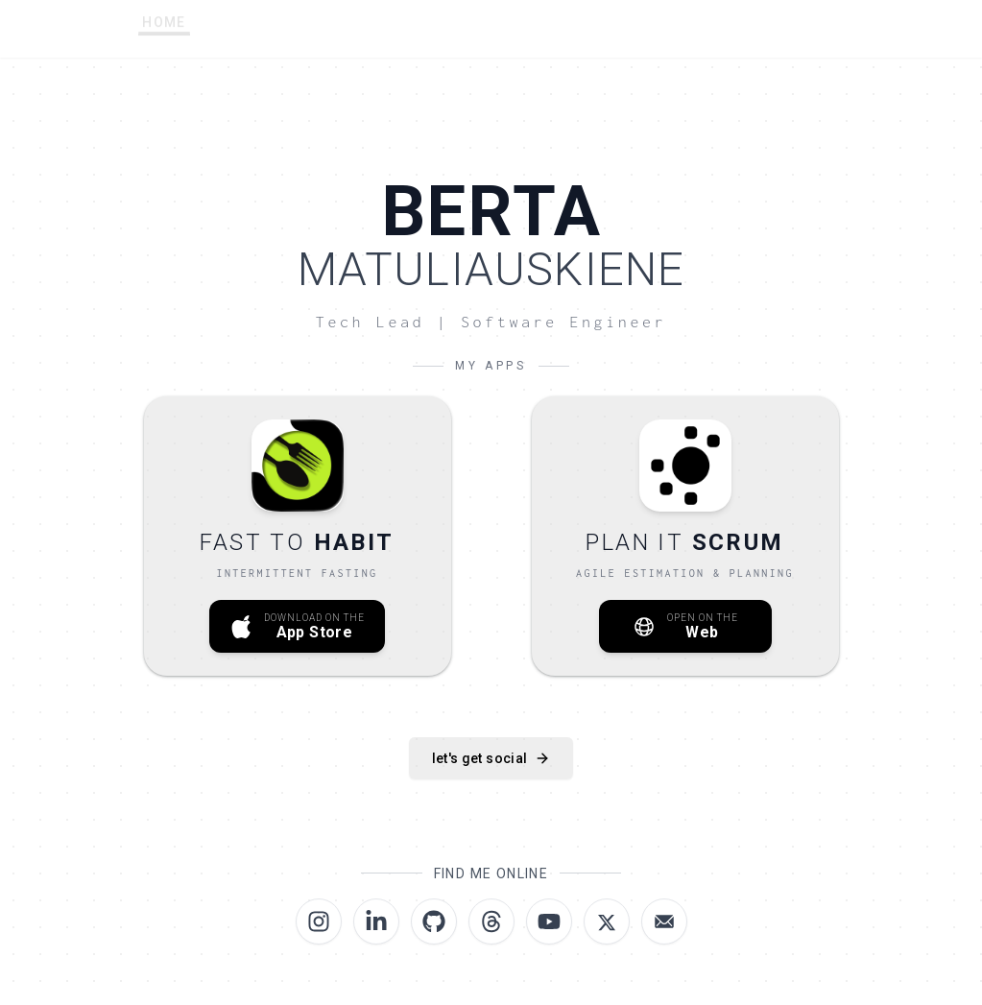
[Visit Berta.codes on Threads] (491, 921)
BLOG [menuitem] (754, 26)
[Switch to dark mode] (826, 25)
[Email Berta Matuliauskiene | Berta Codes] (664, 921)
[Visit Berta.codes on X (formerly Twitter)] (607, 921)
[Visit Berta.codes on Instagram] (319, 921)
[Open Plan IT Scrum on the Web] (685, 536)
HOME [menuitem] (164, 32)
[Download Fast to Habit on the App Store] (297, 536)
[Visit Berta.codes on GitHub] (434, 921)
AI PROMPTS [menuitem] (445, 28)
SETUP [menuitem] (337, 29)
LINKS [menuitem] (552, 28)
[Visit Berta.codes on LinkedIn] (376, 921)
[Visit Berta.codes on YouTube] (549, 921)
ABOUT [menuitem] (250, 30)
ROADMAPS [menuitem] (654, 27)
